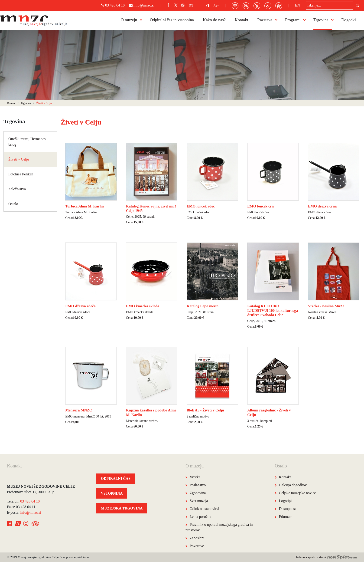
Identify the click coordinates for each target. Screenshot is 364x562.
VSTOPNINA (112, 493)
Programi (293, 20)
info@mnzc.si (141, 5)
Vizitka (195, 477)
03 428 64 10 (113, 5)
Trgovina (320, 20)
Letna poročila (200, 517)
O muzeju (129, 20)
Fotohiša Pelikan (20, 174)
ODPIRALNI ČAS (116, 478)
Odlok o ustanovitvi (204, 509)
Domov (11, 103)
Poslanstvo (198, 485)
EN (297, 5)
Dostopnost (287, 509)
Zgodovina (198, 493)
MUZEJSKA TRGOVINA (122, 508)
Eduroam (286, 517)
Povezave (197, 546)
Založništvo (17, 189)
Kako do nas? (214, 20)
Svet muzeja (199, 501)
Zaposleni (197, 538)
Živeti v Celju (18, 159)
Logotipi (285, 501)
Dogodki (348, 20)
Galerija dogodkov (293, 485)
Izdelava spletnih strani (326, 557)
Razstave (264, 20)
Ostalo (13, 204)
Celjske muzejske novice (297, 493)
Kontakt (241, 20)
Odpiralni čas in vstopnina (172, 20)
